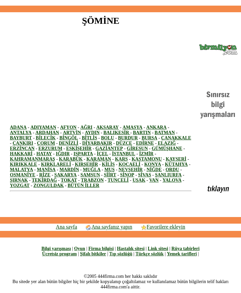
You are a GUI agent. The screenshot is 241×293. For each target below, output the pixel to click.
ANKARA (156, 127)
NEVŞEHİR (131, 169)
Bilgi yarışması (56, 248)
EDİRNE (145, 143)
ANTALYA (21, 132)
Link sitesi (158, 248)
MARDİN (69, 169)
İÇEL (102, 153)
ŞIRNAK (19, 180)
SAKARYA (65, 174)
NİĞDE (154, 169)
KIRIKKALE (23, 164)
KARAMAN (98, 159)
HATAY (44, 153)
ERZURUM (50, 148)
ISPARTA (83, 153)
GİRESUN (137, 148)
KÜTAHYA (176, 164)
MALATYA (21, 169)
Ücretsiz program (59, 253)
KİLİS (108, 164)
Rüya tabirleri (185, 248)
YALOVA (172, 180)
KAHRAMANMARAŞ (32, 159)
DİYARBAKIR (97, 143)
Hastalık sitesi (131, 248)
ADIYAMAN (43, 127)
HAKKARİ (21, 153)
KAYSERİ (176, 159)
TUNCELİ (118, 180)
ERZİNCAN (22, 148)
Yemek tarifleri (182, 253)
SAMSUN (90, 174)
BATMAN (165, 132)
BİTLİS (89, 137)
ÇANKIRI (23, 143)
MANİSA (46, 169)
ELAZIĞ (167, 143)
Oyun (79, 248)
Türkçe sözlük (149, 253)
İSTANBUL (123, 153)
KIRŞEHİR (86, 164)
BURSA (149, 137)
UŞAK (138, 180)
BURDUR (128, 137)
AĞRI (86, 127)
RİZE (45, 174)
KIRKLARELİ (56, 164)
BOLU (107, 137)
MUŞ (109, 169)
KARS (121, 159)
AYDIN (92, 132)
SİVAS (144, 174)
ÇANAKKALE (176, 137)
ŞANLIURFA (168, 174)
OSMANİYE (22, 174)
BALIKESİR (116, 132)
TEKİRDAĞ (44, 180)
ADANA (18, 127)
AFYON (68, 127)
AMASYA (132, 127)
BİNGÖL (68, 137)
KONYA (152, 164)
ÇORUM (46, 143)
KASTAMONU (147, 159)
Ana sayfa (66, 227)
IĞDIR (63, 153)
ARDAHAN (47, 132)
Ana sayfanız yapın (108, 227)
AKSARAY (107, 127)
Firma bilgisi (101, 248)
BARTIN (142, 132)
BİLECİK (45, 137)
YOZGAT (20, 185)
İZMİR (146, 153)
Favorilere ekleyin (162, 227)
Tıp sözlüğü (120, 253)
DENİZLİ (68, 143)
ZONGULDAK (48, 185)
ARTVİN (72, 132)
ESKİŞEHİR (78, 148)
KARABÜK (71, 159)
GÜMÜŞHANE (167, 148)
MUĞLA (92, 169)
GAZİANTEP (109, 148)
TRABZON (92, 180)
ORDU (172, 169)
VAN (154, 180)
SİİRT (110, 174)
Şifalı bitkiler (93, 253)
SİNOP (127, 174)
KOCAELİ (129, 164)
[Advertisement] (65, 78)
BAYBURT (21, 137)
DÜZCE (124, 143)
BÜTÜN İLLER (83, 185)
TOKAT (69, 180)
